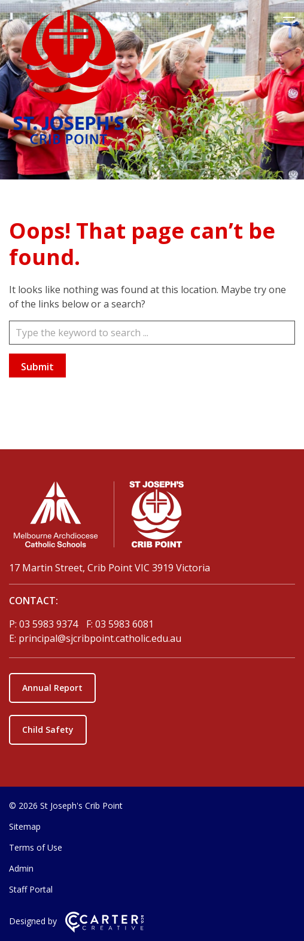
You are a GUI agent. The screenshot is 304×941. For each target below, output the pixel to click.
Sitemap (25, 826)
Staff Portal (31, 889)
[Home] (152, 517)
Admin (21, 868)
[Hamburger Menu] (289, 22)
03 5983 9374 (49, 624)
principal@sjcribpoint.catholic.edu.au (100, 638)
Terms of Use (35, 847)
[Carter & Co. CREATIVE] (104, 929)
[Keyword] (152, 333)
